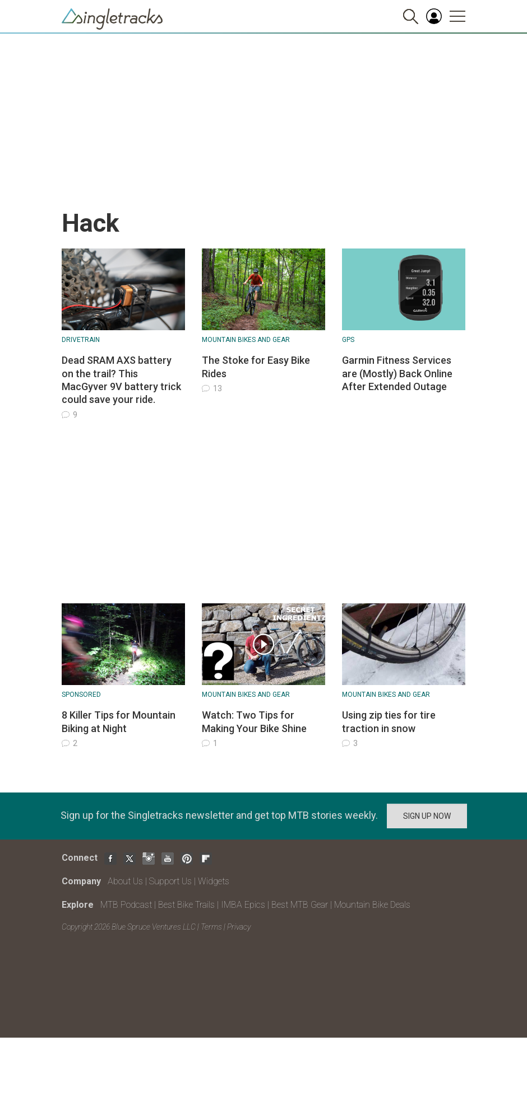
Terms (211, 926)
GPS (348, 340)
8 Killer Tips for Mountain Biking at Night (118, 721)
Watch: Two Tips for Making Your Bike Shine (254, 721)
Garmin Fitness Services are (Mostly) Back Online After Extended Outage (397, 373)
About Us (125, 881)
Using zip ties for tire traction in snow (389, 721)
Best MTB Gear (299, 904)
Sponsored (81, 694)
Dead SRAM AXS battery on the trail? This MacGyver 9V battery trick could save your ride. (121, 379)
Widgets (213, 881)
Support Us (170, 881)
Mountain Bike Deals (372, 904)
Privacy (239, 926)
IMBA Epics (243, 904)
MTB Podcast (126, 904)
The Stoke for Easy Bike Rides (256, 366)
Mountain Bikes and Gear (246, 340)
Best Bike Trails (186, 904)
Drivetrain (81, 340)
